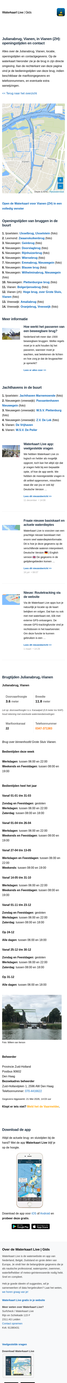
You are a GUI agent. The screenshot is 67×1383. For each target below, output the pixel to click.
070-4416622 (33, 1091)
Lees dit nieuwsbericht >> (37, 496)
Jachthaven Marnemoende (37, 395)
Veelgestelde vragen (14, 1344)
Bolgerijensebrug (29, 287)
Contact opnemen (12, 1323)
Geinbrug (28, 243)
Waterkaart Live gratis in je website (23, 1300)
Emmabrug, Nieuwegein (38, 262)
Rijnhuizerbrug (32, 252)
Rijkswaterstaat (56, 191)
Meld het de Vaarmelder (43, 1106)
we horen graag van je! (15, 1291)
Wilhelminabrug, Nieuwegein (41, 272)
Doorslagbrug (31, 248)
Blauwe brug (30, 267)
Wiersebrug (30, 257)
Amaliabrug (28, 301)
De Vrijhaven (24, 424)
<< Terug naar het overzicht (19, 93)
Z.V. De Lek (43, 420)
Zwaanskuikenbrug (32, 238)
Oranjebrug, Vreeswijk (36, 306)
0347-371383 (43, 728)
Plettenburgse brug (36, 282)
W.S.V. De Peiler (26, 429)
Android (45, 1213)
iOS (34, 1213)
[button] (59, 110)
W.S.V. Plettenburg (48, 410)
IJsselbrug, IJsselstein (34, 233)
